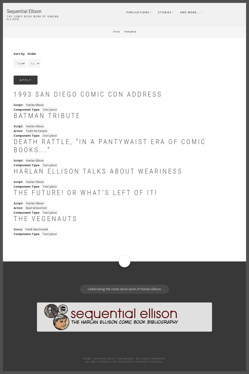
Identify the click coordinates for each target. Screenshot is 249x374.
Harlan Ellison (35, 105)
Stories (165, 12)
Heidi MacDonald (36, 229)
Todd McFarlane (36, 131)
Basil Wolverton (36, 208)
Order (31, 54)
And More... (190, 12)
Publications (138, 12)
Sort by (19, 54)
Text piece (49, 109)
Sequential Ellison (24, 11)
